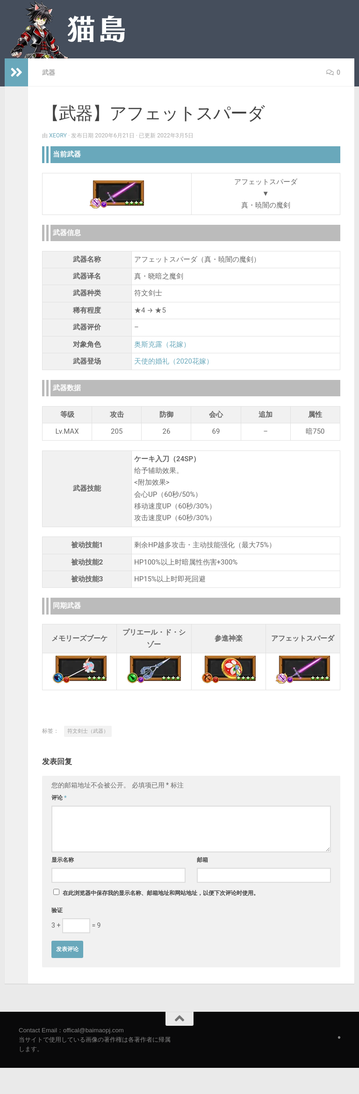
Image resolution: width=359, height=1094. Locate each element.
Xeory (58, 135)
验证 (57, 910)
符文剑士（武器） (87, 731)
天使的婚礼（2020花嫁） (173, 361)
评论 (59, 797)
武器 (48, 72)
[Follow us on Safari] (339, 1037)
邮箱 (202, 860)
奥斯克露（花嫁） (162, 344)
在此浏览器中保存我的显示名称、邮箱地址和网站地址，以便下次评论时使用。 (161, 893)
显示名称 (62, 860)
